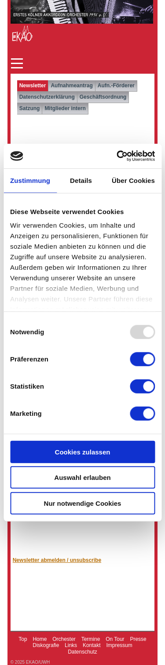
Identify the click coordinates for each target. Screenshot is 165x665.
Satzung (29, 108)
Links (71, 645)
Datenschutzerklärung (47, 97)
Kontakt (92, 645)
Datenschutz (82, 652)
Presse (138, 639)
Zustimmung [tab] (30, 180)
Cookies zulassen (82, 451)
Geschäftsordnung (103, 97)
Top (22, 639)
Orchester (64, 639)
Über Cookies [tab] (133, 180)
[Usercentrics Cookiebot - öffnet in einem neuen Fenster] (117, 156)
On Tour (115, 639)
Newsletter (32, 85)
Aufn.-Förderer (116, 85)
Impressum (119, 645)
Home (40, 639)
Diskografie (46, 645)
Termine (90, 639)
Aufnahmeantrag (71, 85)
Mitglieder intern (64, 108)
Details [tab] (81, 180)
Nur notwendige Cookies (82, 503)
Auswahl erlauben (82, 477)
